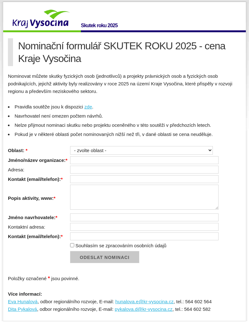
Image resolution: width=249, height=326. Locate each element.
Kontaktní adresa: (26, 227)
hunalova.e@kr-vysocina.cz (144, 301)
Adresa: (16, 169)
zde (88, 106)
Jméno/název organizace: (38, 160)
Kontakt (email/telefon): (35, 179)
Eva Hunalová (22, 301)
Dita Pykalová (22, 309)
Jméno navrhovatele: (32, 217)
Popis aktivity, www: (32, 198)
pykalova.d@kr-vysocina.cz (144, 309)
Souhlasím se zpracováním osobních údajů (118, 245)
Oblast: (18, 150)
